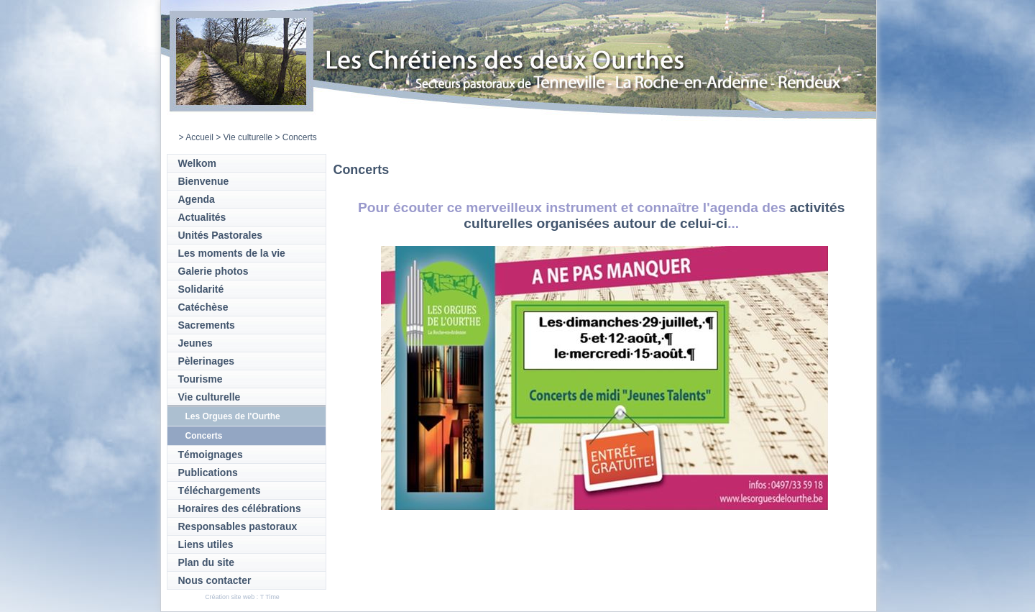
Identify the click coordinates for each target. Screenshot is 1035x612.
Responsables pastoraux (238, 526)
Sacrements (206, 325)
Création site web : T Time (242, 596)
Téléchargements (219, 490)
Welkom (197, 163)
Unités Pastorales (220, 235)
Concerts (204, 436)
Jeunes (195, 343)
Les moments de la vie (231, 253)
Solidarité (201, 289)
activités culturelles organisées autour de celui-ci (654, 215)
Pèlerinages (206, 361)
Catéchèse (203, 307)
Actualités (202, 217)
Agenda (196, 199)
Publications (208, 472)
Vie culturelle (248, 137)
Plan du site (206, 562)
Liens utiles (206, 544)
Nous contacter (215, 580)
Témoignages (210, 454)
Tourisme (200, 379)
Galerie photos (213, 271)
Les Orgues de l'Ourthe (232, 416)
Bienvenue (203, 181)
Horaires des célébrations (239, 508)
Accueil (199, 137)
